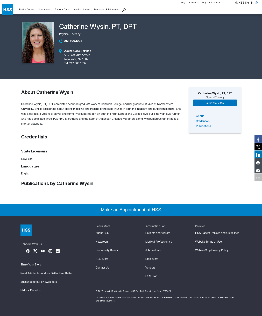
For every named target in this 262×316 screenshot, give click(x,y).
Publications (203, 126)
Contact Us (102, 267)
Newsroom (102, 241)
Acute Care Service (77, 51)
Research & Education (106, 9)
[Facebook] (29, 251)
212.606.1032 (73, 41)
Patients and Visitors (157, 232)
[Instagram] (52, 251)
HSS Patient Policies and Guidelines (217, 232)
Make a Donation (30, 290)
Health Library (82, 9)
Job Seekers (153, 250)
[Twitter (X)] (37, 251)
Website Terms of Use (208, 241)
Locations (44, 9)
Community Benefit (107, 250)
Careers (193, 2)
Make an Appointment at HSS (131, 209)
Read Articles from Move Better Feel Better (46, 273)
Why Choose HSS (211, 2)
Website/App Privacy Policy (211, 250)
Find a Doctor (26, 9)
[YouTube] (44, 251)
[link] (258, 139)
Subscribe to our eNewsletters (38, 281)
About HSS (102, 232)
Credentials (203, 121)
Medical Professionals (158, 241)
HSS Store (102, 258)
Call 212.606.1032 (215, 102)
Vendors (150, 267)
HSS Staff (151, 276)
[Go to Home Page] (26, 230)
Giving (182, 2)
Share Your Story (30, 264)
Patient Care (62, 9)
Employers (151, 258)
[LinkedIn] (59, 251)
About (200, 116)
